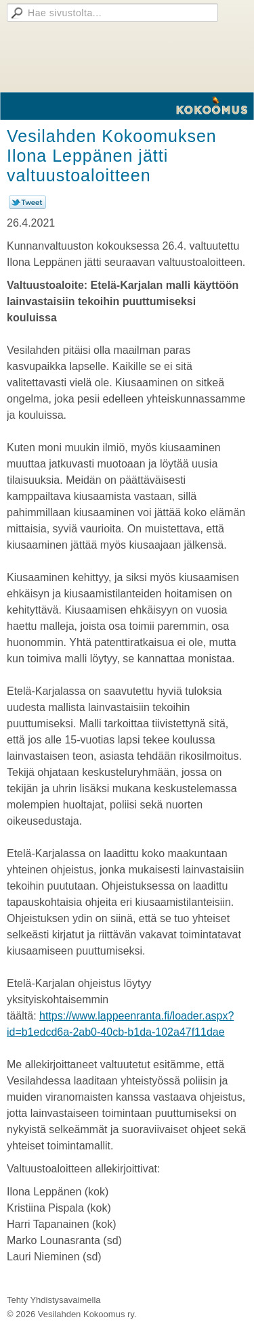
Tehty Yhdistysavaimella (54, 1300)
